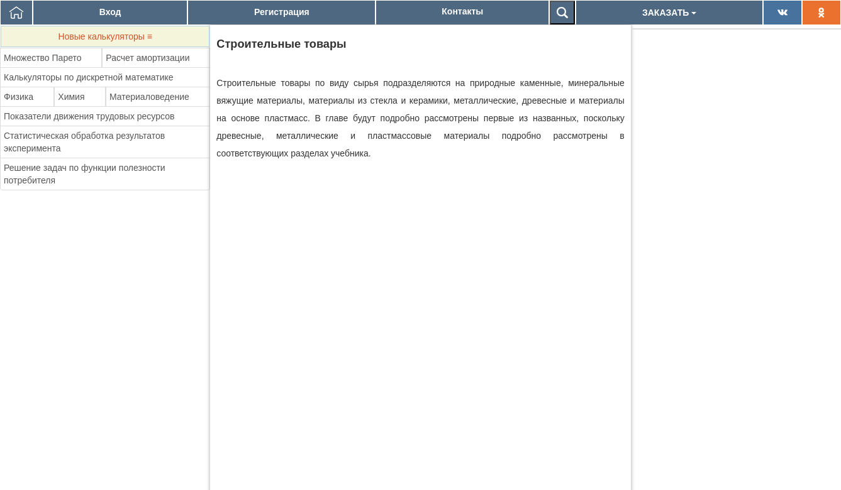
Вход (110, 12)
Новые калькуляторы (105, 36)
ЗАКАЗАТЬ (669, 13)
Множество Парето (43, 58)
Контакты (462, 11)
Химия (71, 97)
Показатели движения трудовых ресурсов (89, 116)
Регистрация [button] (281, 12)
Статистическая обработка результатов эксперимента (84, 142)
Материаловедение (149, 97)
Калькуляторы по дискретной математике (89, 77)
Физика (18, 97)
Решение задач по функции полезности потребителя (84, 174)
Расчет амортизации (147, 58)
